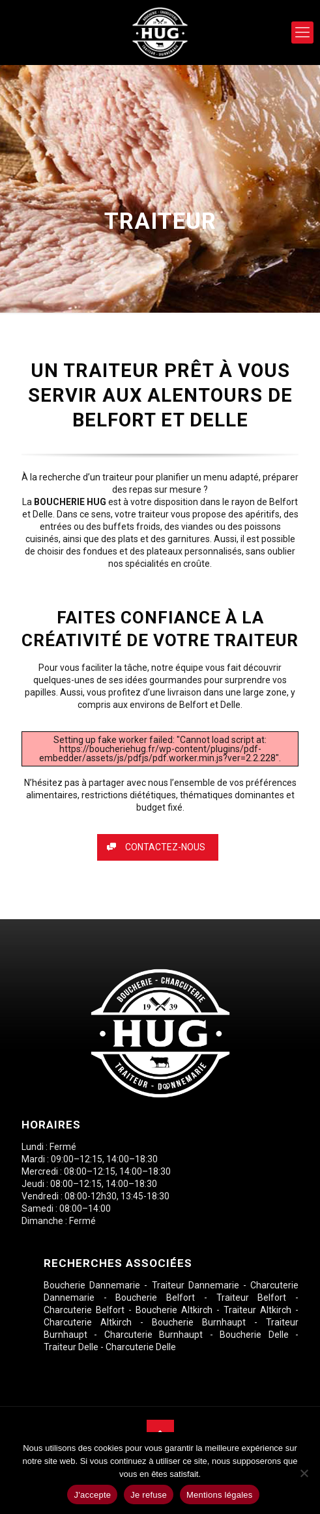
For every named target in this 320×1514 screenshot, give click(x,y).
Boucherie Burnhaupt (199, 1322)
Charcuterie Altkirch (88, 1322)
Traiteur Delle (71, 1347)
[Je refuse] (303, 1473)
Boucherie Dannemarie (92, 1285)
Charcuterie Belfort (84, 1310)
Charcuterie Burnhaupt (153, 1334)
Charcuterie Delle (141, 1347)
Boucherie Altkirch (174, 1310)
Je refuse (148, 1495)
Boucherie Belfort (155, 1297)
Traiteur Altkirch (257, 1310)
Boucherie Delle (254, 1334)
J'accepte (92, 1495)
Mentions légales (219, 1495)
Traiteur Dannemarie (195, 1285)
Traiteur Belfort (251, 1297)
